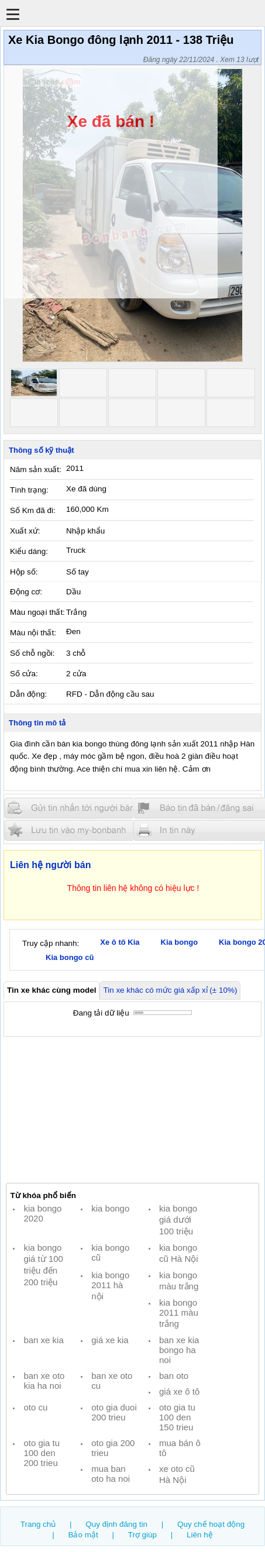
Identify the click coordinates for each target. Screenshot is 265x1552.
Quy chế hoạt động (211, 1524)
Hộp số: (23, 571)
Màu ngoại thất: (37, 612)
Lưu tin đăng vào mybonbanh (75, 830)
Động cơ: (26, 591)
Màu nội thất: (33, 632)
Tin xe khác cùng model (51, 990)
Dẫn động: (28, 694)
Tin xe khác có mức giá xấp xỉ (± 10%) (170, 990)
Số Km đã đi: (33, 510)
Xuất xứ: (25, 530)
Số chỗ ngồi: (32, 653)
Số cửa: (24, 673)
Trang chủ (38, 1524)
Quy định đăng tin (116, 1524)
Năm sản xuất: (35, 469)
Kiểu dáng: (29, 551)
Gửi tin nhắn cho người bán (75, 808)
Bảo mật (83, 1534)
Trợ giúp (142, 1534)
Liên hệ (200, 1534)
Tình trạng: (29, 490)
